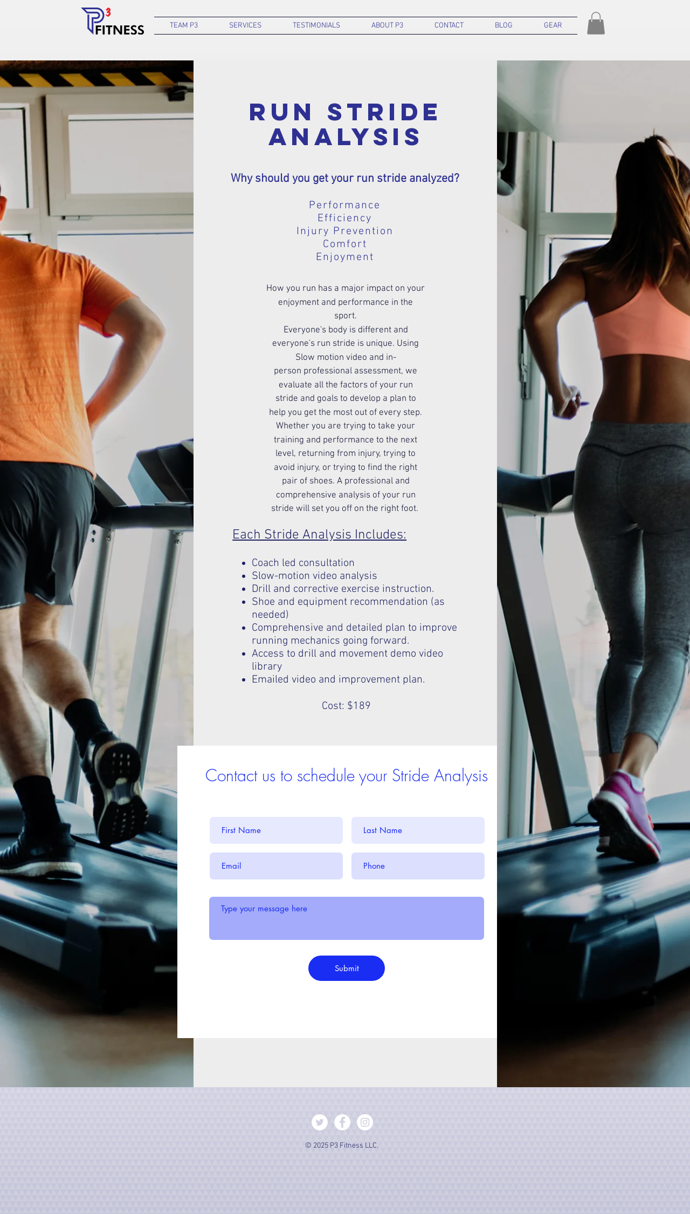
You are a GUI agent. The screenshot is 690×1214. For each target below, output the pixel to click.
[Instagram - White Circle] (365, 1122)
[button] (183, 25)
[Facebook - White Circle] (342, 1122)
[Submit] (346, 968)
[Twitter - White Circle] (320, 1122)
